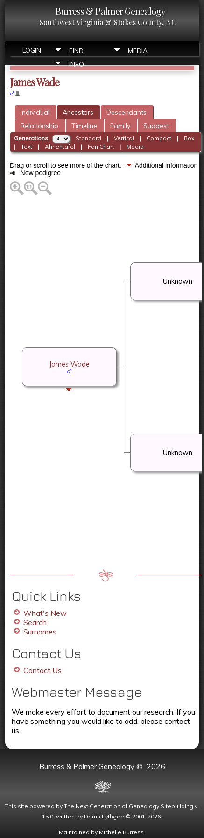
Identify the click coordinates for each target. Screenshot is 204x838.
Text (26, 146)
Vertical (124, 138)
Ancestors (78, 112)
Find (76, 51)
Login (31, 50)
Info (76, 64)
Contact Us (42, 670)
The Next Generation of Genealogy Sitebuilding (128, 806)
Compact (159, 138)
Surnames (39, 631)
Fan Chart (101, 146)
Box (189, 138)
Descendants (126, 112)
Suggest (156, 126)
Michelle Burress (121, 832)
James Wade (69, 364)
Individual (35, 112)
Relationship (39, 126)
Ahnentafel (60, 146)
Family (120, 126)
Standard (88, 138)
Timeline (84, 126)
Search (35, 622)
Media (138, 51)
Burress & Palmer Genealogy (110, 11)
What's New (45, 613)
